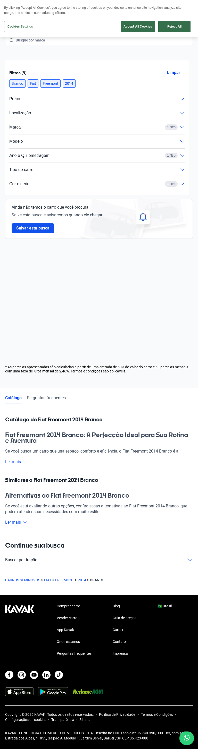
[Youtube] (34, 675)
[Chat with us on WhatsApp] (187, 738)
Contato (119, 642)
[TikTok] (59, 675)
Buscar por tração (99, 560)
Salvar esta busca (33, 228)
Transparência (62, 720)
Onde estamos (68, 642)
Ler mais (16, 461)
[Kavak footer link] (19, 630)
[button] (17, 83)
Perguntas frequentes (46, 397)
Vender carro (67, 618)
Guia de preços (124, 618)
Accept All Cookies (137, 26)
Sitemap (86, 720)
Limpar (173, 72)
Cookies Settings (20, 26)
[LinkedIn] (46, 675)
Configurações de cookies (25, 720)
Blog (116, 606)
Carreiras (120, 630)
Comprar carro (68, 606)
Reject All (174, 26)
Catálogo (13, 397)
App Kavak (65, 630)
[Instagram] (22, 675)
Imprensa (120, 653)
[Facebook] (9, 675)
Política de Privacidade (117, 714)
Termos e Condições (157, 714)
